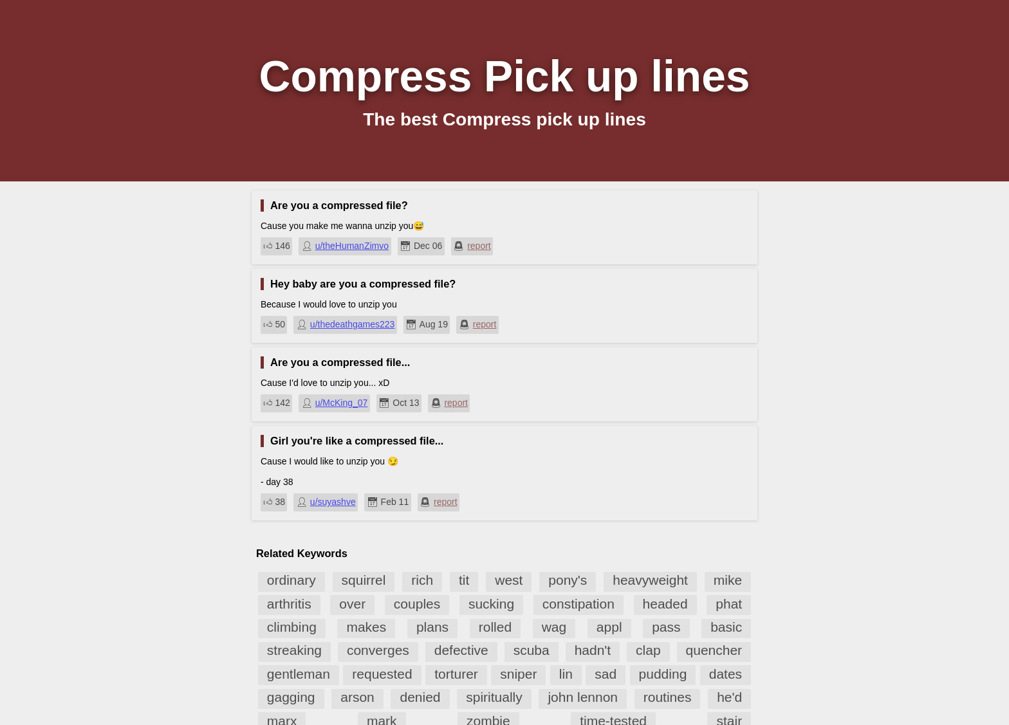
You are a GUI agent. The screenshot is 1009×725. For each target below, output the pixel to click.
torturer (456, 673)
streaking (294, 650)
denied (420, 697)
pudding (663, 673)
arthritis (289, 603)
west (509, 580)
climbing (292, 626)
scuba (532, 650)
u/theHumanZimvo (352, 246)
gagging (291, 697)
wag (554, 626)
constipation (578, 603)
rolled (495, 626)
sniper (518, 673)
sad (605, 673)
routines (667, 697)
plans (432, 626)
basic (726, 626)
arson (357, 697)
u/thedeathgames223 (352, 324)
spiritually (494, 697)
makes (366, 626)
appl (609, 626)
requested (382, 673)
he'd (729, 697)
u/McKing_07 (341, 403)
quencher (714, 650)
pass (666, 626)
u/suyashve (333, 502)
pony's (567, 580)
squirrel (364, 580)
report (479, 246)
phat (729, 603)
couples (417, 603)
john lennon (583, 697)
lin (566, 673)
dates (725, 673)
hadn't (593, 650)
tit (464, 580)
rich (422, 580)
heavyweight (650, 580)
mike (728, 580)
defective (461, 650)
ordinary (291, 580)
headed (665, 603)
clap (648, 650)
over (352, 603)
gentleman (298, 673)
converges (378, 650)
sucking (491, 603)
